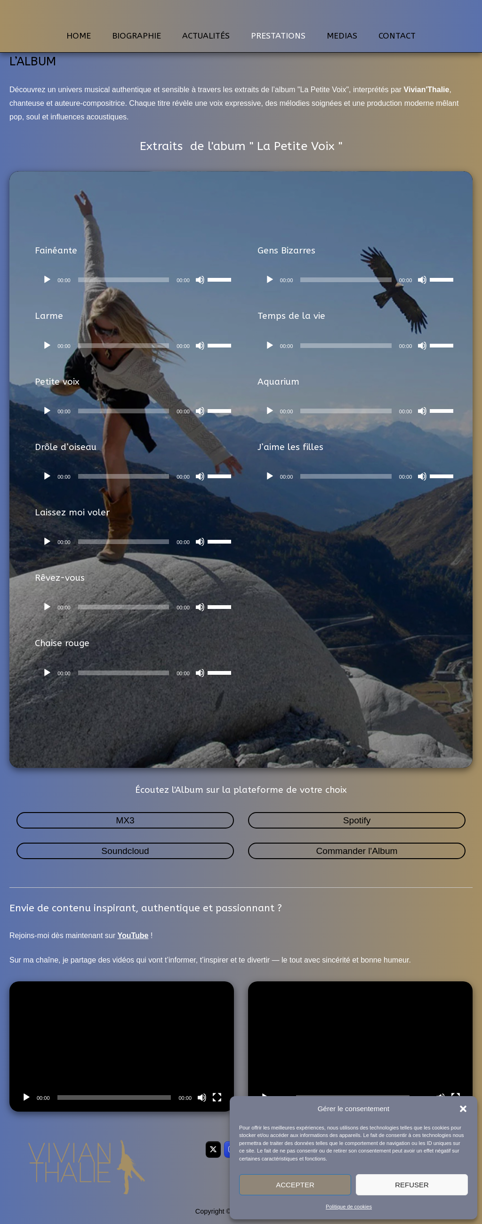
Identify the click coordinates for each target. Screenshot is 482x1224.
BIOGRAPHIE (136, 36)
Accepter (295, 1185)
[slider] (123, 279)
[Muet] (200, 279)
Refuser (412, 1185)
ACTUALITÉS (206, 36)
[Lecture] (47, 279)
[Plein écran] (217, 1097)
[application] (137, 279)
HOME (78, 36)
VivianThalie (241, 13)
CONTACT (397, 36)
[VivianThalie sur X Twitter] (213, 1149)
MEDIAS (342, 36)
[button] (463, 1108)
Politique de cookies (349, 1206)
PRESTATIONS (278, 36)
